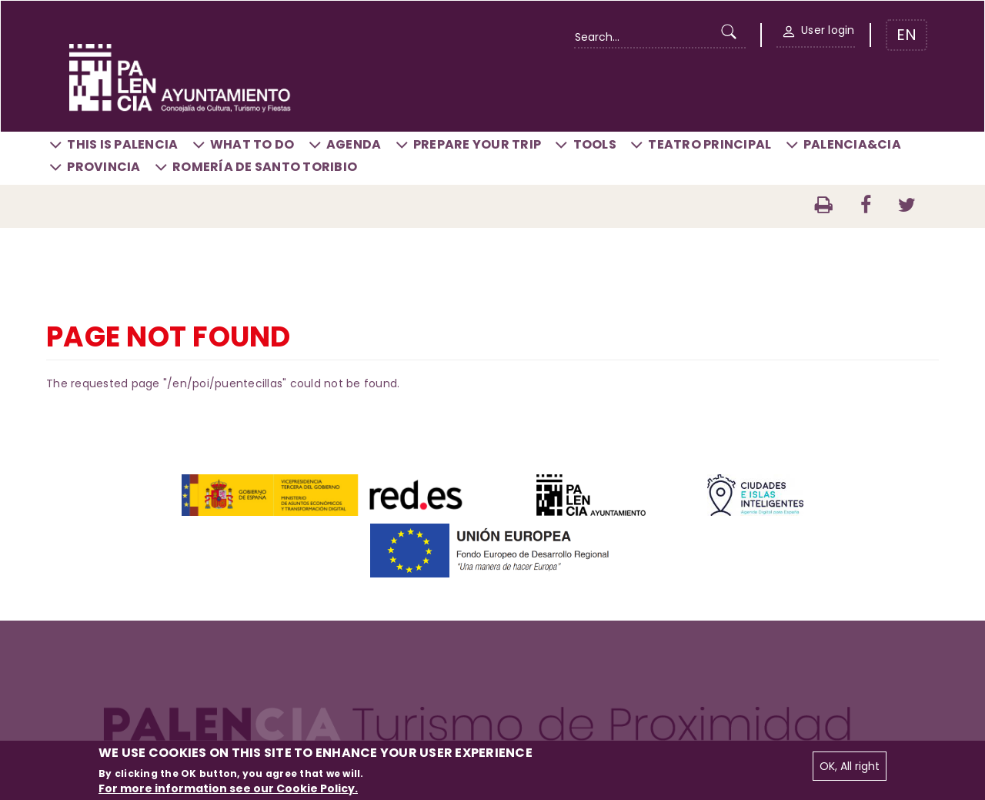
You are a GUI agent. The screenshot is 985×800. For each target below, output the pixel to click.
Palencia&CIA (852, 144)
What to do (252, 144)
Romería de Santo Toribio (264, 167)
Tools (594, 144)
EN (907, 34)
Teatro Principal (709, 144)
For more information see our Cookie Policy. (228, 788)
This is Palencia (122, 144)
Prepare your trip (477, 144)
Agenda (354, 144)
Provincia (103, 167)
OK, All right (850, 766)
